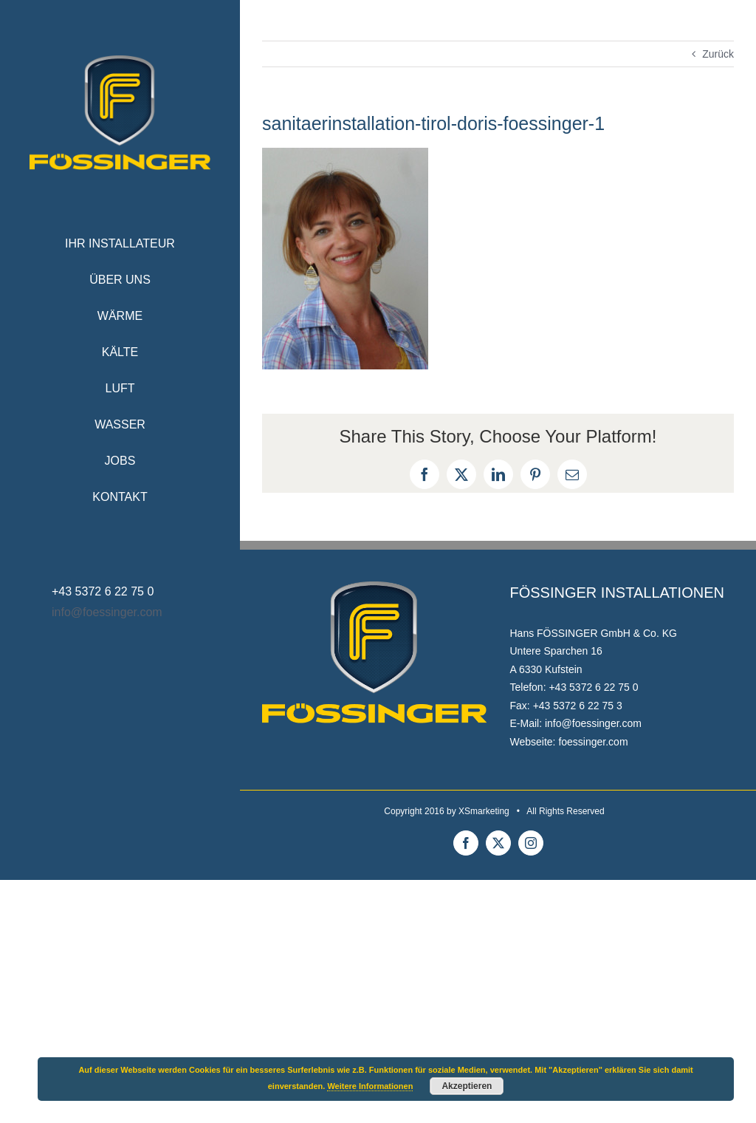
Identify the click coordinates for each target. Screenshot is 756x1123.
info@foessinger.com (107, 612)
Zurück (718, 54)
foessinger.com (593, 742)
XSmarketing (483, 811)
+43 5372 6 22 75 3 (577, 705)
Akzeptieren (466, 1086)
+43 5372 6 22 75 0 (593, 687)
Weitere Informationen (370, 1086)
